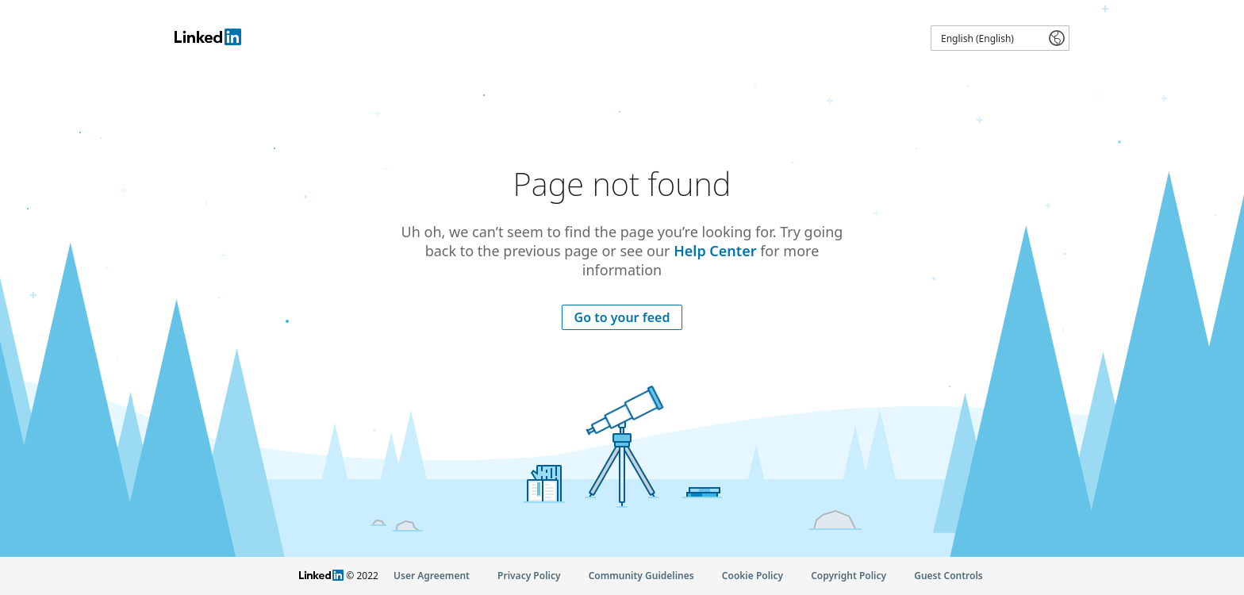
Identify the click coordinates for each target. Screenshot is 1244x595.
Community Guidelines (641, 575)
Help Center (715, 250)
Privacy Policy (528, 575)
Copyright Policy (848, 575)
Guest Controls (948, 575)
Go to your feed (622, 317)
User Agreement (432, 575)
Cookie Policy (752, 575)
